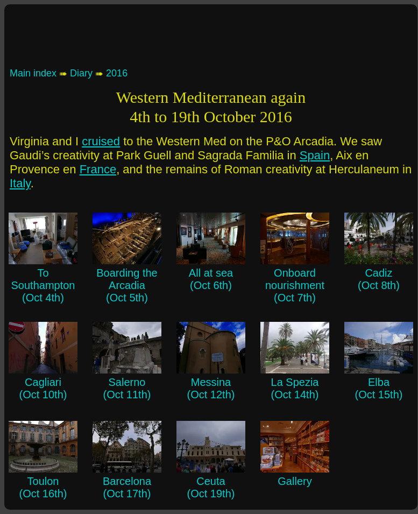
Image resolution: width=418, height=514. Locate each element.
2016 (116, 73)
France (98, 169)
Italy (20, 183)
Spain (315, 155)
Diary (81, 73)
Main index (33, 73)
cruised (101, 141)
